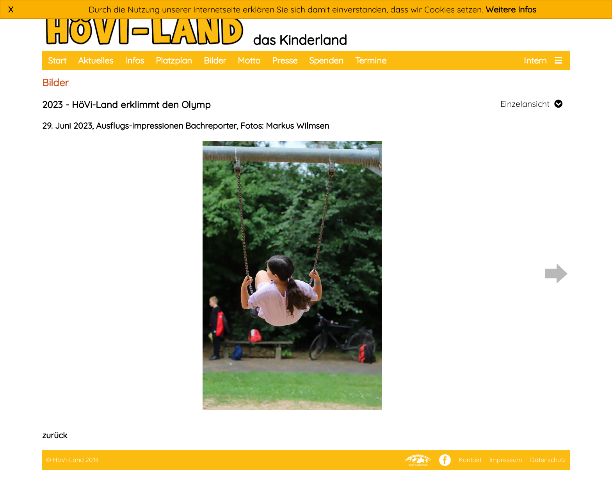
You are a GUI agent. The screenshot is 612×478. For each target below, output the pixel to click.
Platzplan (174, 60)
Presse (284, 60)
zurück (54, 435)
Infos (134, 60)
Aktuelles (95, 60)
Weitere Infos (511, 9)
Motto (249, 60)
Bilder (215, 60)
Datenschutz (548, 460)
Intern (535, 60)
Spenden (326, 60)
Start (57, 60)
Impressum (505, 460)
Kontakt (470, 460)
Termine (370, 60)
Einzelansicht (531, 104)
